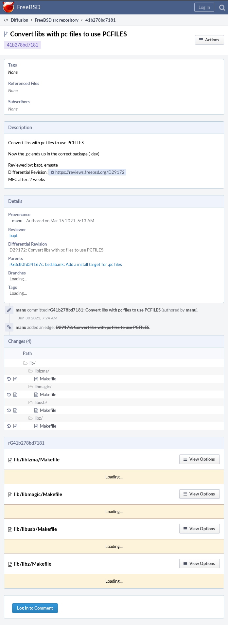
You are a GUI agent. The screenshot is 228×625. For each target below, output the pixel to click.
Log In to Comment (35, 608)
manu (17, 221)
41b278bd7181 (22, 45)
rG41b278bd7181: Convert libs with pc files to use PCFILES (104, 310)
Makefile (48, 379)
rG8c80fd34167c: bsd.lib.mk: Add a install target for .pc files (65, 264)
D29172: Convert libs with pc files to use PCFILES (56, 250)
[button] (204, 7)
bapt (13, 235)
